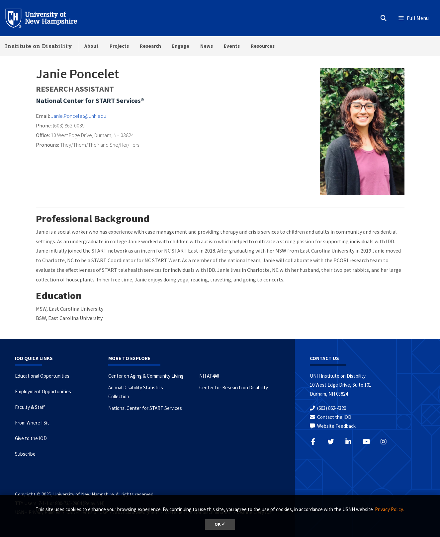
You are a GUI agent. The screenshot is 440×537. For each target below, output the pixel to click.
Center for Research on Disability (233, 387)
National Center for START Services (145, 408)
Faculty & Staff (30, 407)
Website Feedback (336, 426)
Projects (119, 46)
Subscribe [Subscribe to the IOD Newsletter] (25, 454)
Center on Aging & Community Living (146, 376)
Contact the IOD (334, 417)
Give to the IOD (31, 438)
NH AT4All (209, 376)
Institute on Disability (38, 46)
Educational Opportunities (42, 376)
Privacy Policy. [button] (389, 509)
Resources (263, 46)
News (206, 46)
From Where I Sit (32, 423)
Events (232, 46)
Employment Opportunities (43, 391)
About (91, 46)
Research (150, 46)
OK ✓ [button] (220, 524)
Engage (180, 46)
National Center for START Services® (90, 100)
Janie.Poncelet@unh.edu (78, 116)
